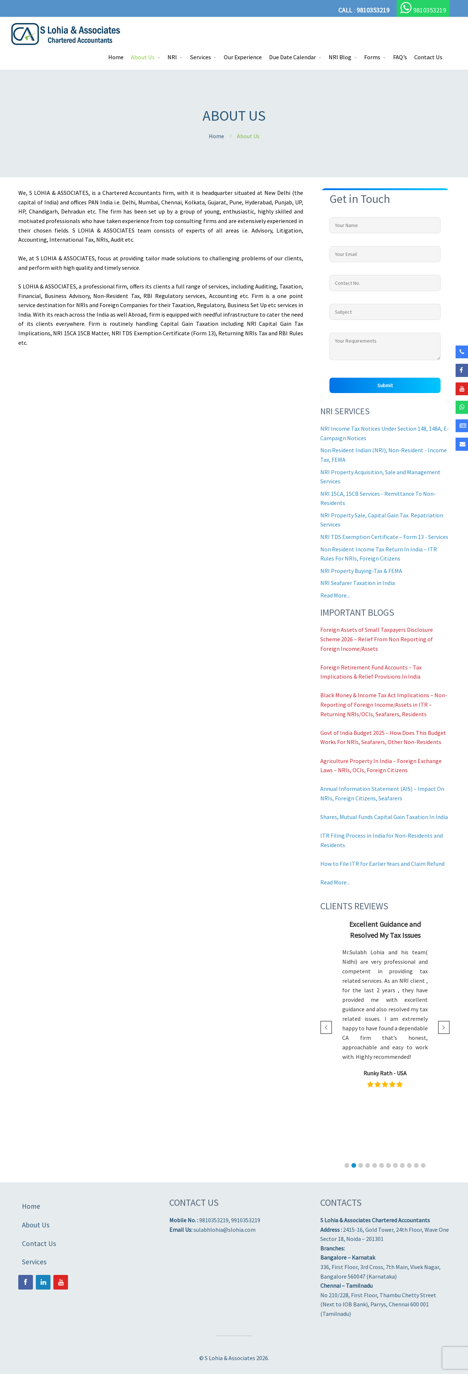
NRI (172, 57)
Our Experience (243, 57)
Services (200, 57)
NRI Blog (340, 57)
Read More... (335, 595)
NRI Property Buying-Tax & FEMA (361, 570)
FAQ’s (400, 57)
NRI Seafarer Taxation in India (357, 582)
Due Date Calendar (292, 57)
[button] (346, 1165)
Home (116, 57)
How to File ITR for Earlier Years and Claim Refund (382, 863)
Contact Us (428, 57)
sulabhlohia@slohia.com (224, 1229)
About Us (143, 57)
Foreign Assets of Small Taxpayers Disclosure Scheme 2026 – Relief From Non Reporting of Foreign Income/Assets (376, 639)
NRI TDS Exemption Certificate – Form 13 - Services (384, 536)
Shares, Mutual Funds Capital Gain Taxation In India (384, 816)
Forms (372, 57)
